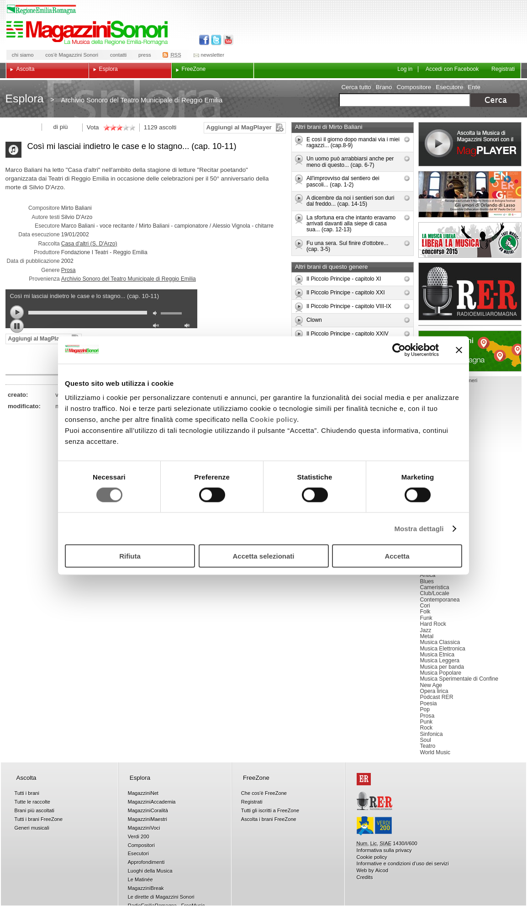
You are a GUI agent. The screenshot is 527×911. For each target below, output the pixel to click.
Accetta (397, 556)
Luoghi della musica (470, 351)
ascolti (167, 127)
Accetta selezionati (263, 556)
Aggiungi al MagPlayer (239, 127)
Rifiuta (130, 556)
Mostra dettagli (418, 528)
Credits (365, 877)
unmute (157, 326)
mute (157, 314)
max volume (188, 326)
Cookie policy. (274, 419)
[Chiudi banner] (459, 349)
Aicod (381, 870)
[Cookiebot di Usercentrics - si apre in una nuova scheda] (399, 350)
